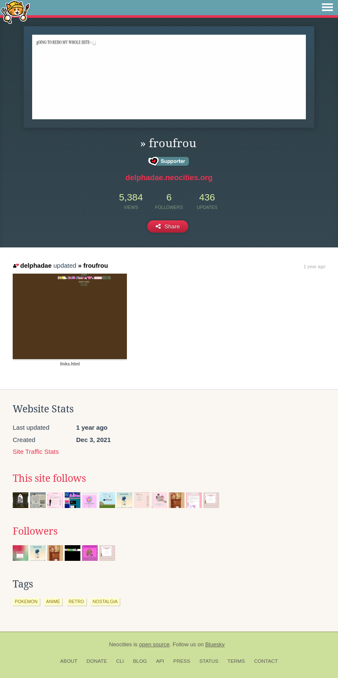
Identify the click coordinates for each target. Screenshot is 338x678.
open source (154, 644)
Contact (266, 661)
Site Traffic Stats (36, 451)
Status (208, 661)
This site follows (49, 478)
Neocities (120, 644)
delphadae (32, 265)
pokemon (26, 601)
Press (181, 661)
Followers (35, 531)
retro (76, 601)
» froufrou (93, 265)
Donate (97, 661)
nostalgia (105, 601)
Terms (236, 661)
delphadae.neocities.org (168, 177)
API (160, 661)
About (68, 661)
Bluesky (215, 644)
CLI (120, 661)
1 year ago (314, 266)
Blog (140, 661)
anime (53, 601)
